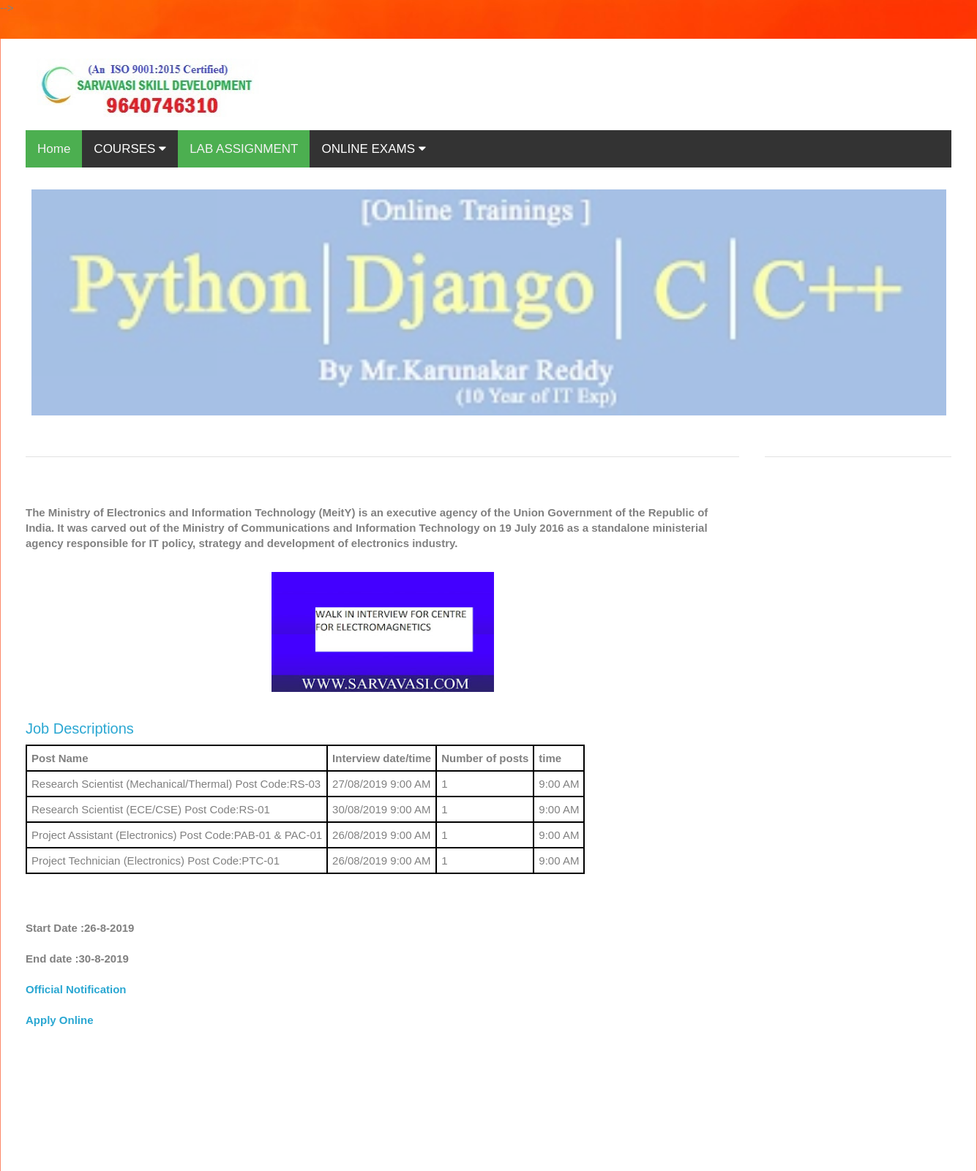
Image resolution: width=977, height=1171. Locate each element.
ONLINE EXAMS (373, 149)
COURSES (130, 149)
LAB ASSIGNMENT (244, 149)
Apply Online (60, 1020)
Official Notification (76, 989)
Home (53, 149)
